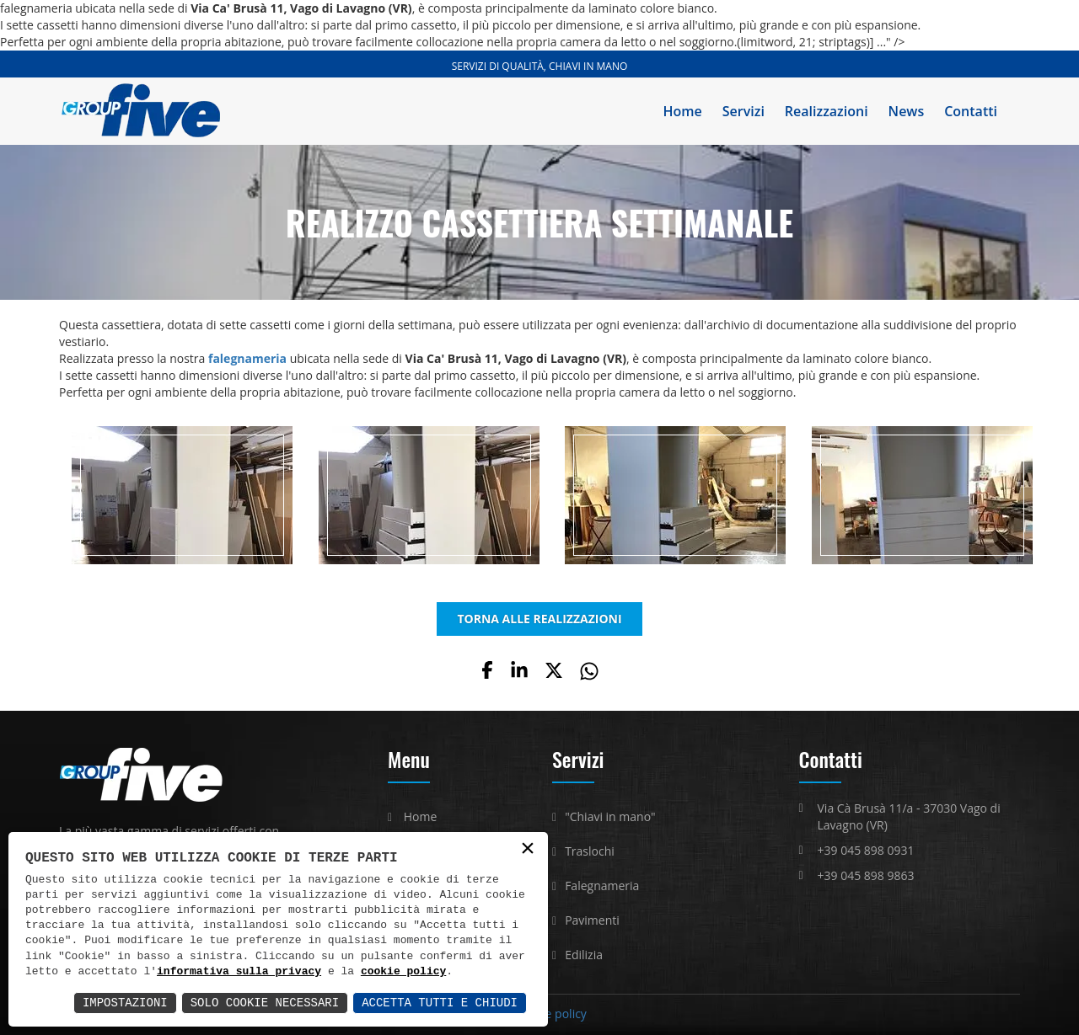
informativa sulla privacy (239, 971)
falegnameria (247, 358)
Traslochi (590, 851)
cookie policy (403, 971)
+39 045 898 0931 (866, 850)
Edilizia (584, 955)
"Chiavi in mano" (610, 816)
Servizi (743, 111)
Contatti (970, 111)
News (906, 111)
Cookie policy (550, 1014)
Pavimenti (592, 920)
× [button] (527, 849)
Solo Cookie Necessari (265, 1003)
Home (682, 111)
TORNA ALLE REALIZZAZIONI (539, 619)
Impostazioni (125, 1003)
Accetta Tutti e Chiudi (440, 1003)
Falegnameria (602, 886)
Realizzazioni (826, 111)
